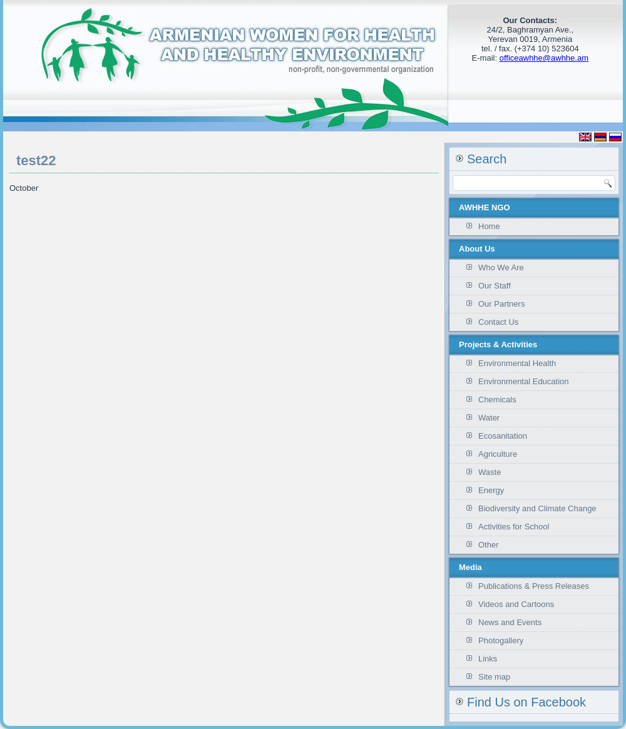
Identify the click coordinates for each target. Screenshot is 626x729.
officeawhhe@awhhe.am (544, 58)
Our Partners (501, 303)
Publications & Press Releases (533, 586)
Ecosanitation (502, 436)
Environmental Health (517, 363)
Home (489, 226)
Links (487, 658)
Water (489, 417)
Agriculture (497, 454)
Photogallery (500, 640)
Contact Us (498, 322)
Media (470, 567)
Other (488, 544)
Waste (489, 472)
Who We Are (501, 267)
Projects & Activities (498, 344)
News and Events (509, 622)
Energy (491, 490)
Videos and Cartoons (516, 604)
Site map (494, 676)
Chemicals (497, 399)
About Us (477, 248)
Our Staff (494, 285)
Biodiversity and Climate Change (537, 508)
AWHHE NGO (484, 207)
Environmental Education (523, 381)
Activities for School (513, 526)
